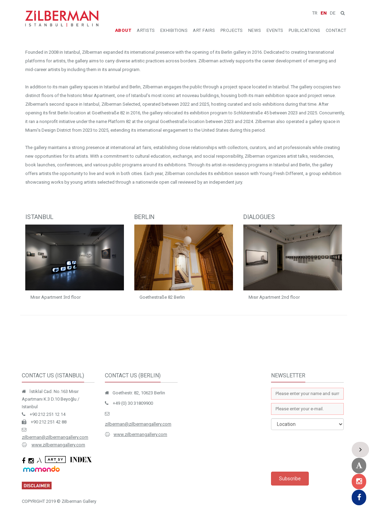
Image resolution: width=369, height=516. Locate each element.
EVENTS (275, 30)
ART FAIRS (204, 30)
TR (314, 13)
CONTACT (336, 30)
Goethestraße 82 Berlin (162, 297)
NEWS (254, 30)
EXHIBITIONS (174, 30)
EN (324, 13)
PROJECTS (231, 30)
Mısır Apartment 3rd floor (55, 297)
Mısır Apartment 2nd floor (274, 297)
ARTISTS (146, 30)
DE (332, 13)
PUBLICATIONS (305, 30)
